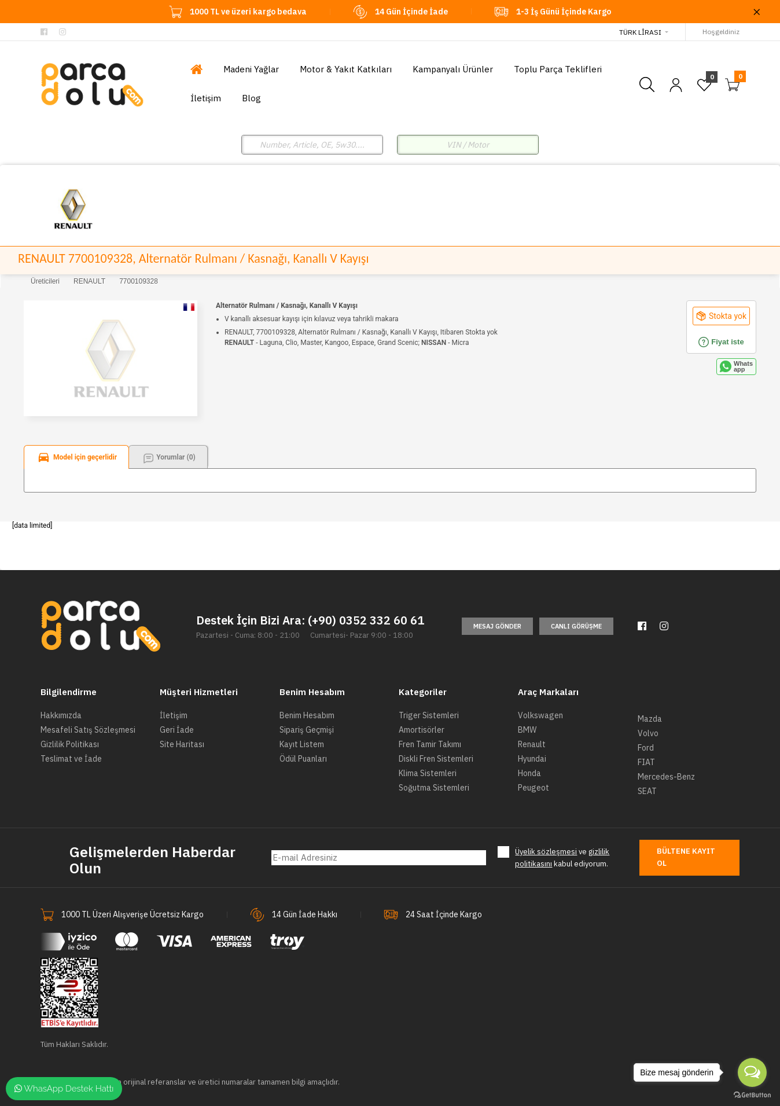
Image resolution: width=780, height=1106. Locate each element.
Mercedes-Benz (666, 776)
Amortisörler (421, 730)
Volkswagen (540, 715)
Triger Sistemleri (429, 715)
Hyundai (532, 759)
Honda (529, 773)
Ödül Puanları (303, 759)
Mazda (650, 719)
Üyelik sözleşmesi (546, 852)
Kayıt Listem (301, 744)
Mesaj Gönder (497, 626)
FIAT (646, 762)
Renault (532, 744)
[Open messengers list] (752, 1072)
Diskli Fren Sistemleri (436, 759)
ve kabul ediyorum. (562, 857)
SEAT (647, 791)
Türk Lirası (640, 32)
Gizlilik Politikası (70, 744)
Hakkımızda (61, 715)
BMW (527, 730)
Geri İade (177, 730)
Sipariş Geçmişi (306, 730)
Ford (646, 748)
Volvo (648, 733)
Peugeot (533, 787)
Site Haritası (182, 744)
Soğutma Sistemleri (434, 787)
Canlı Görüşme (576, 626)
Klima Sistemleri (428, 773)
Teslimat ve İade (71, 759)
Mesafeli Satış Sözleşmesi (88, 730)
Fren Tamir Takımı (430, 744)
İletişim (173, 715)
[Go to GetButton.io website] (752, 1094)
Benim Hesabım (306, 715)
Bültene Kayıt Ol (686, 857)
